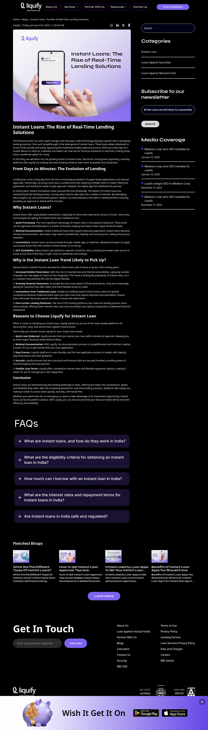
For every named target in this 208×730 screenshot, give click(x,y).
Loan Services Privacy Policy (178, 643)
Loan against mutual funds (133, 631)
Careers (165, 655)
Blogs (120, 643)
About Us (51, 7)
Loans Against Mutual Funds (158, 73)
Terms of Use (169, 625)
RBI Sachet (167, 660)
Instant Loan (148, 51)
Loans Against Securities (156, 62)
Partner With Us (94, 7)
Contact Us (140, 7)
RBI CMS (122, 666)
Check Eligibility (173, 7)
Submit (150, 123)
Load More (104, 596)
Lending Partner (171, 637)
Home (16, 19)
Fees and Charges (171, 649)
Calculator (123, 649)
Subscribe (76, 643)
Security (122, 660)
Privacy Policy (169, 631)
